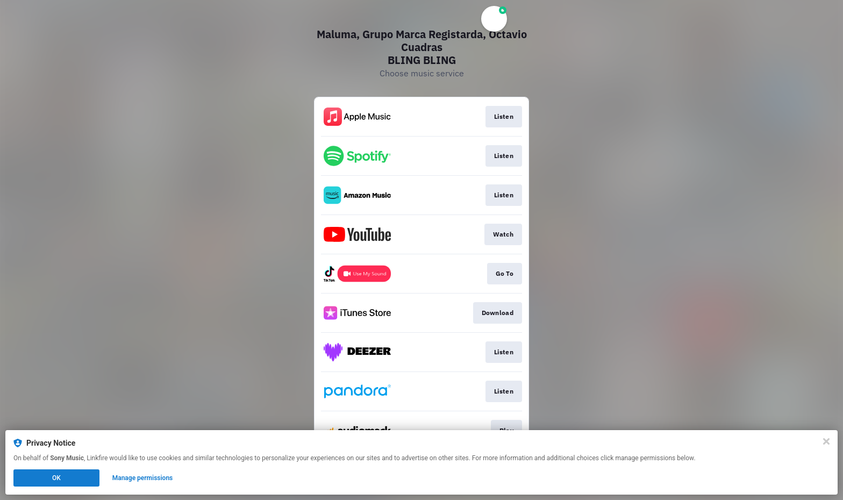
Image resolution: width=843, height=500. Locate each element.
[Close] (826, 441)
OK (56, 478)
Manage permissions (142, 478)
